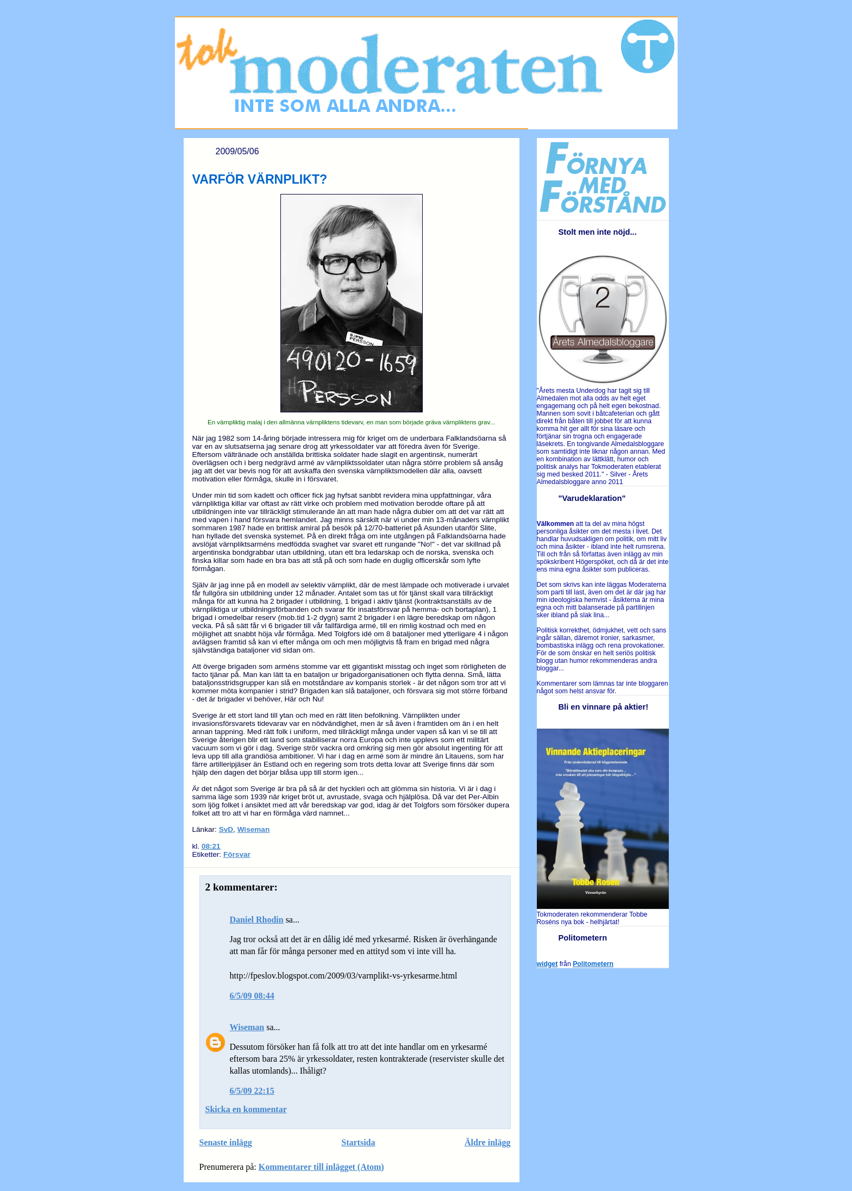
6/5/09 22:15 (252, 1090)
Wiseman (253, 829)
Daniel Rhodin (257, 919)
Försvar (236, 854)
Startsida (358, 1142)
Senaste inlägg (225, 1142)
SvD (226, 829)
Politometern (593, 964)
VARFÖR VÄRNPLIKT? (260, 179)
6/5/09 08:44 (252, 995)
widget (547, 964)
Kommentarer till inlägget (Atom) (321, 1166)
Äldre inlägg (488, 1142)
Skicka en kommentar (246, 1109)
